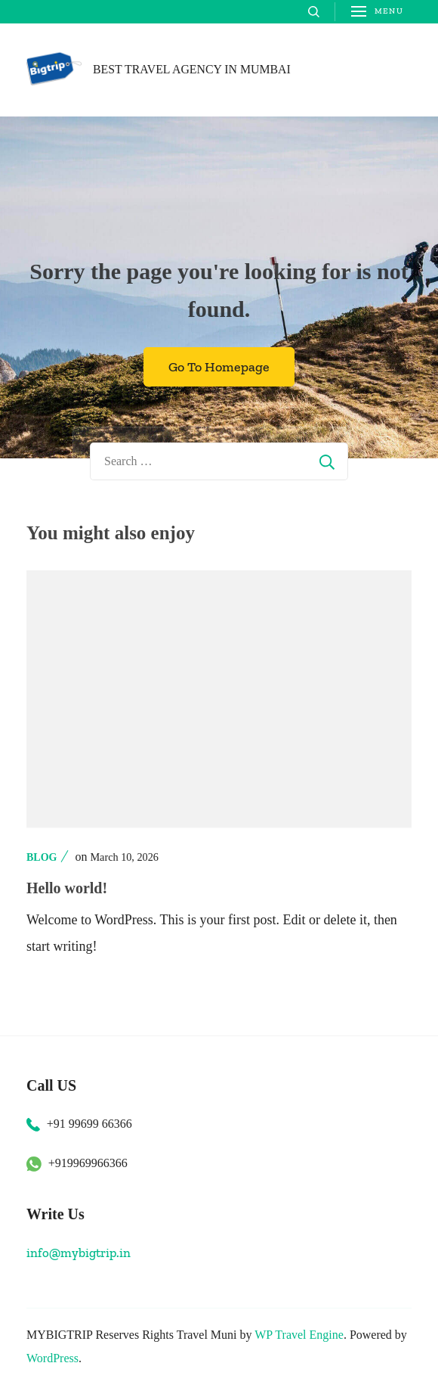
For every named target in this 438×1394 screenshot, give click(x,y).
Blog (41, 857)
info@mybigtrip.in (78, 1252)
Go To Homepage (219, 367)
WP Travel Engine (299, 1334)
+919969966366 (88, 1162)
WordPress (52, 1358)
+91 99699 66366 (89, 1123)
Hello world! (66, 888)
